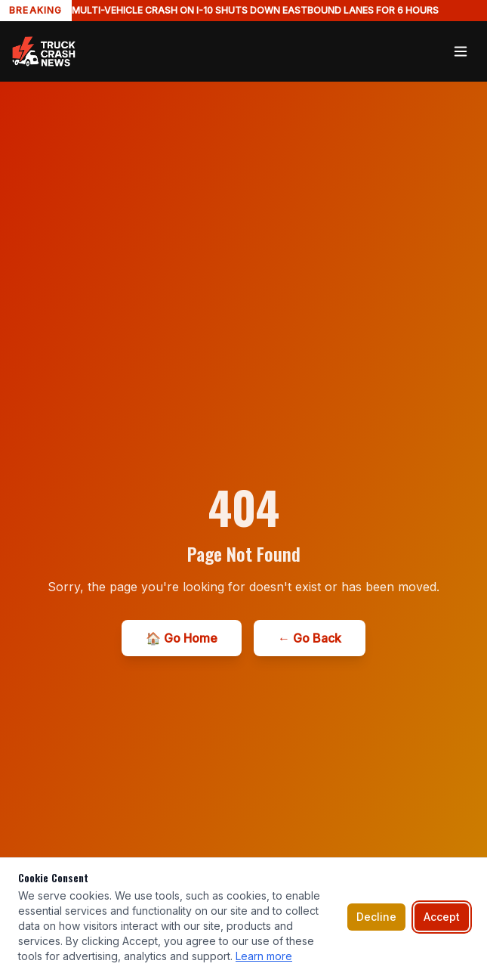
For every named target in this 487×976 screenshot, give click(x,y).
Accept (442, 916)
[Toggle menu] (460, 51)
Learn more (264, 956)
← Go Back (309, 638)
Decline (376, 916)
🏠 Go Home (181, 638)
